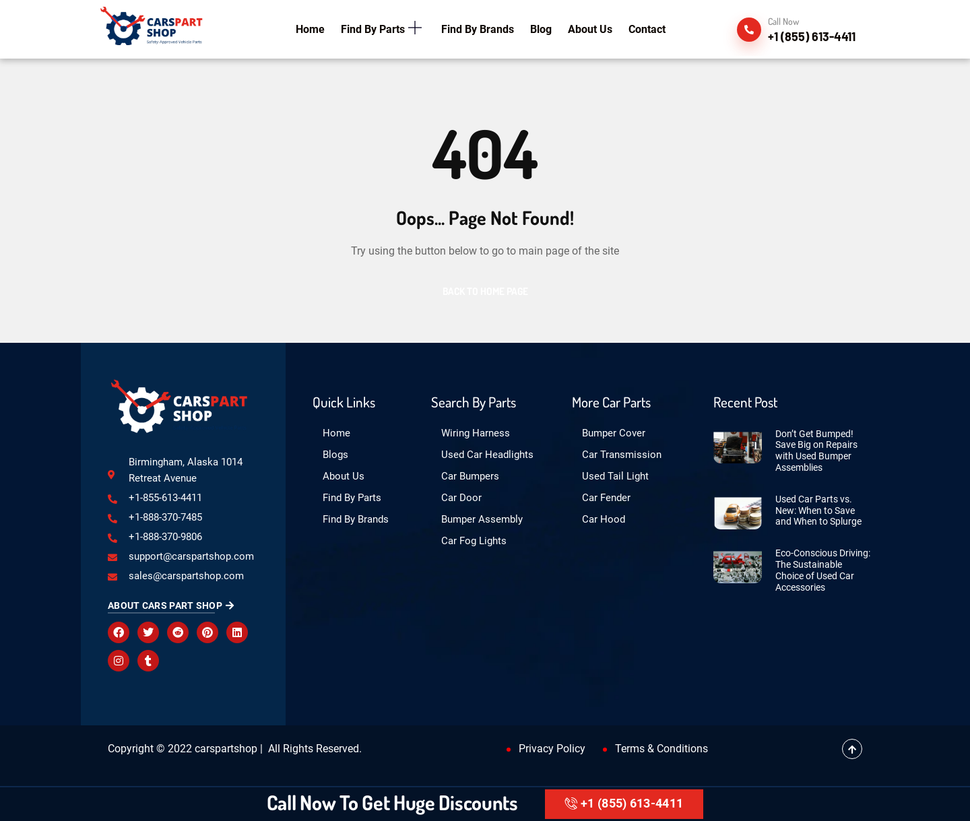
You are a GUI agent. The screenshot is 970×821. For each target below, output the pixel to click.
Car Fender (606, 498)
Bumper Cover (613, 433)
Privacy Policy (552, 748)
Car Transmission (621, 455)
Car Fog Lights (474, 541)
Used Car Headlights (487, 455)
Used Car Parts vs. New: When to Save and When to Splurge (818, 510)
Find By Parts (352, 498)
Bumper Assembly (482, 519)
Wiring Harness (475, 433)
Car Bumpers (470, 476)
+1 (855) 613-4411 (624, 803)
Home (336, 433)
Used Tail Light (615, 476)
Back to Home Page (485, 291)
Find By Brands (356, 519)
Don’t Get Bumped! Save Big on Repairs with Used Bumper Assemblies (816, 450)
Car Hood (603, 519)
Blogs (335, 455)
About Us (343, 476)
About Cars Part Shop (171, 605)
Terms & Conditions (661, 748)
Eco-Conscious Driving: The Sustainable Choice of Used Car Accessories (822, 570)
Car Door (461, 498)
